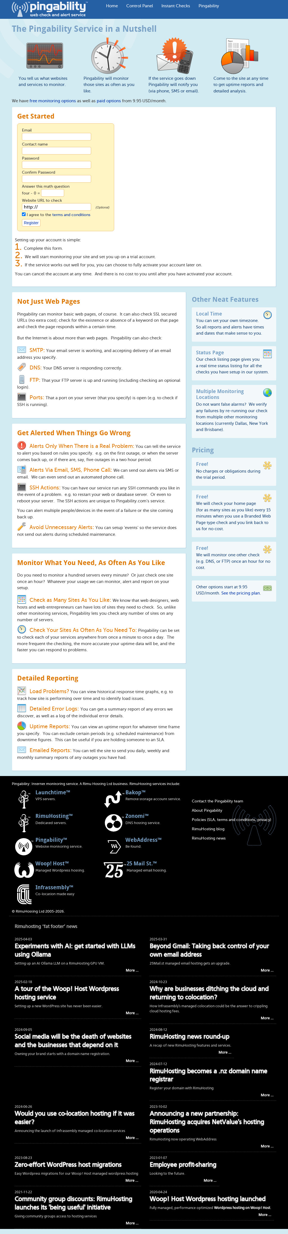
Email (27, 130)
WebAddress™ (143, 840)
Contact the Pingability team (217, 801)
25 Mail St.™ (142, 863)
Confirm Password (38, 172)
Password (30, 158)
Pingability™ (51, 840)
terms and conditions (71, 215)
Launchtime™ (52, 792)
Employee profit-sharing (183, 1165)
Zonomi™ (136, 816)
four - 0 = (31, 193)
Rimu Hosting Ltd (97, 784)
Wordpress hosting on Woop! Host (242, 1208)
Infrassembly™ (54, 887)
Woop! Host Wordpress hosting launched (208, 1199)
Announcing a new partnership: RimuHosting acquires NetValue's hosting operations (207, 1122)
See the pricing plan (240, 593)
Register (31, 223)
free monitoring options (53, 101)
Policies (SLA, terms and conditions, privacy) (231, 820)
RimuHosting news (209, 838)
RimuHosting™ (54, 816)
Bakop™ (135, 792)
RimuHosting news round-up (189, 1037)
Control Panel (139, 6)
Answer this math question (45, 186)
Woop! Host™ (52, 863)
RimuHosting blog (208, 829)
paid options (109, 101)
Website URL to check (42, 200)
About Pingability (207, 810)
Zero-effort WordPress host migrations (68, 1165)
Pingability (209, 6)
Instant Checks (175, 6)
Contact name (35, 144)
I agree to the (58, 215)
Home (112, 6)
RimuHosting (140, 784)
